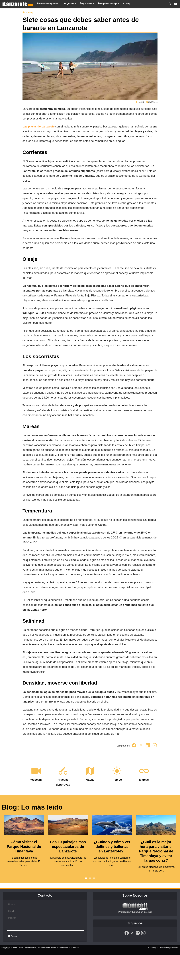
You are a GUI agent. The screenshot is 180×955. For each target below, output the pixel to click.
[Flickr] (137, 934)
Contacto (174, 948)
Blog (126, 3)
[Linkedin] (147, 746)
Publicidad (164, 948)
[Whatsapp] (154, 746)
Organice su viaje (108, 3)
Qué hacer (87, 3)
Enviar (12, 936)
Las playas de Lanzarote (38, 126)
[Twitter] (141, 746)
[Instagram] (143, 934)
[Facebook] (134, 746)
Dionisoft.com (44, 948)
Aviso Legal (153, 948)
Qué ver (70, 3)
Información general (49, 3)
